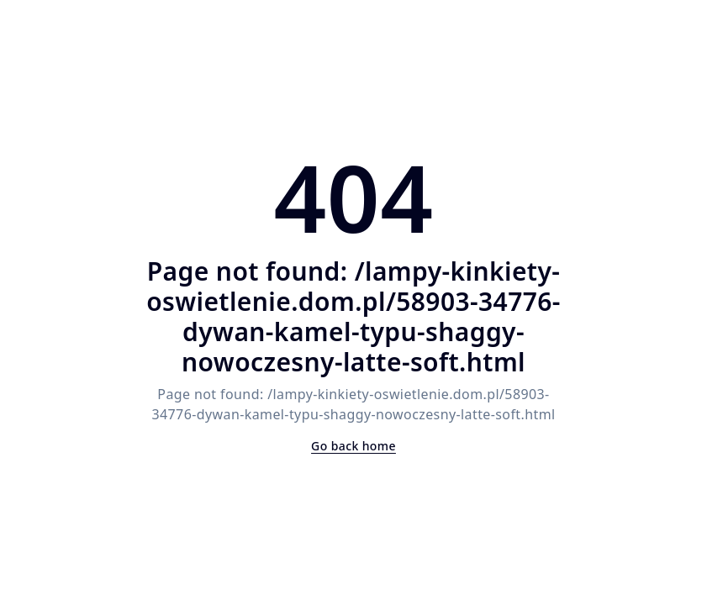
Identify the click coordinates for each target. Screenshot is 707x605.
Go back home (353, 446)
